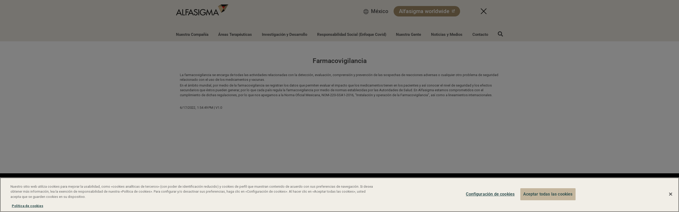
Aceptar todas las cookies (548, 194)
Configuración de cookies (490, 194)
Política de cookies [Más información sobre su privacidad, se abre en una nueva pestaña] (27, 206)
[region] (339, 194)
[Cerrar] (670, 194)
